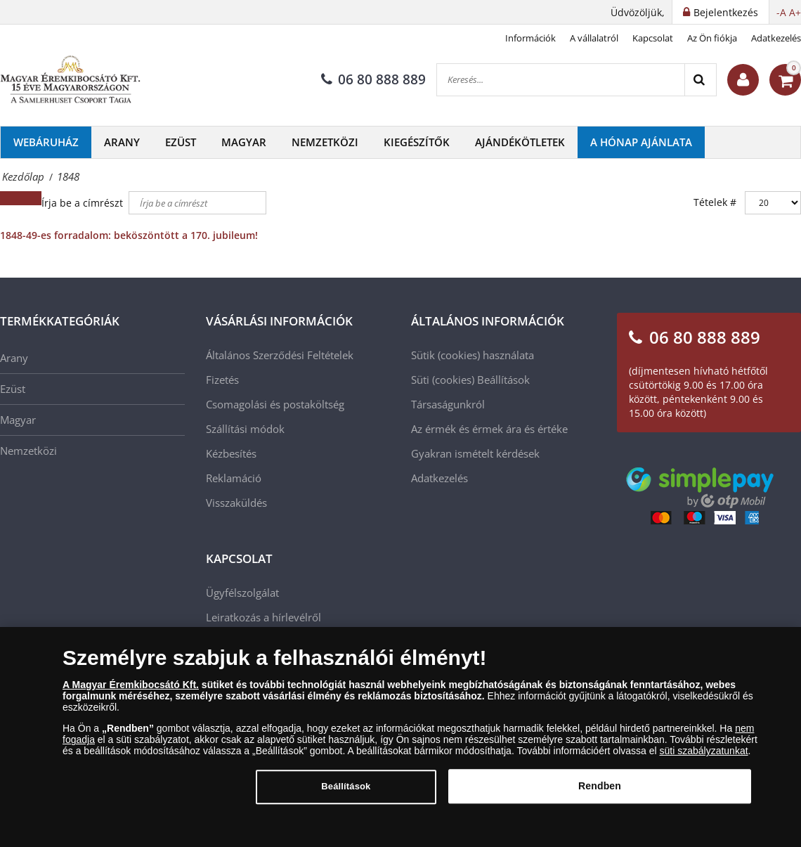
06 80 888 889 (373, 79)
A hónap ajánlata (641, 142)
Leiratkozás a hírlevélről (263, 617)
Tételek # (714, 202)
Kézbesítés (231, 453)
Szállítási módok (245, 429)
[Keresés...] (560, 80)
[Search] (700, 80)
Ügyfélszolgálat (242, 593)
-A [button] (781, 12)
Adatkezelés (776, 38)
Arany (122, 142)
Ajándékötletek (520, 142)
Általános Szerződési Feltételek (279, 355)
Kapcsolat (652, 38)
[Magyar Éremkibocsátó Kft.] (70, 80)
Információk (530, 38)
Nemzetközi (325, 142)
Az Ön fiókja (712, 38)
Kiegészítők (417, 142)
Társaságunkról (448, 404)
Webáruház (46, 142)
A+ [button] (795, 12)
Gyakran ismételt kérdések (475, 453)
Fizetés (222, 380)
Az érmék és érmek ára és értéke (489, 429)
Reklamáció (233, 478)
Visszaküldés (236, 503)
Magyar (243, 142)
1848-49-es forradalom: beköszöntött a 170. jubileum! (129, 235)
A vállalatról (594, 38)
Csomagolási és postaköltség (275, 404)
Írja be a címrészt (83, 202)
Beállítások (503, 380)
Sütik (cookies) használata (472, 355)
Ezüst (180, 142)
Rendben (599, 792)
